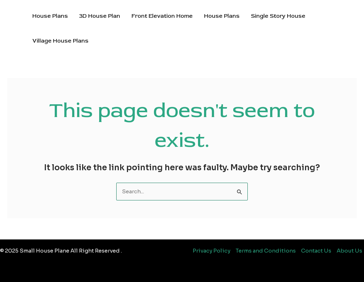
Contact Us (316, 250)
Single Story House (278, 16)
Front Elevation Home (162, 16)
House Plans (50, 16)
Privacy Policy (211, 250)
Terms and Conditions (266, 250)
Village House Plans (60, 40)
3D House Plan (99, 16)
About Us (349, 250)
